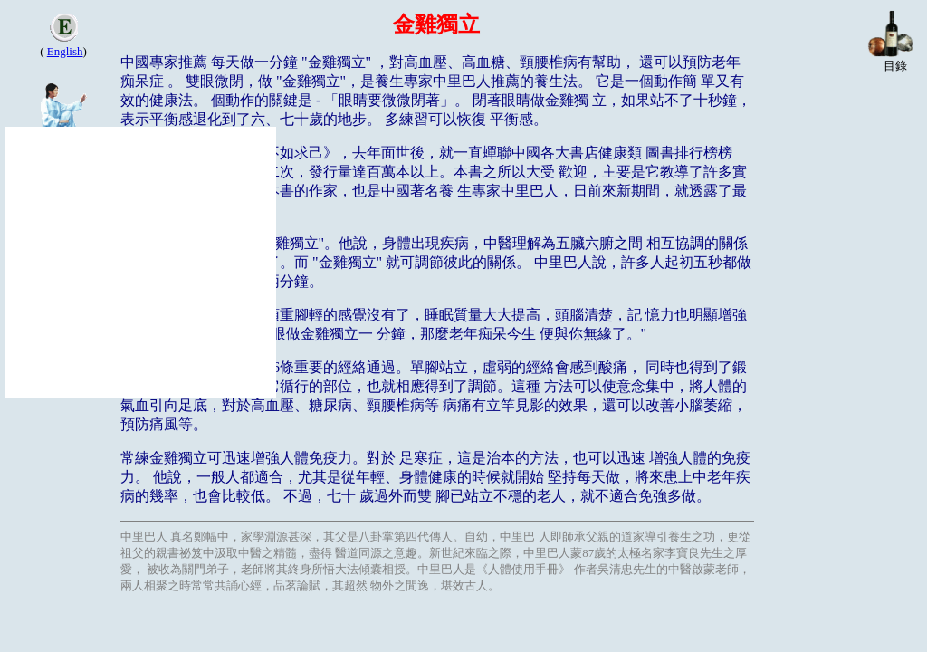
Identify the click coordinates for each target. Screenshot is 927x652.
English (65, 51)
